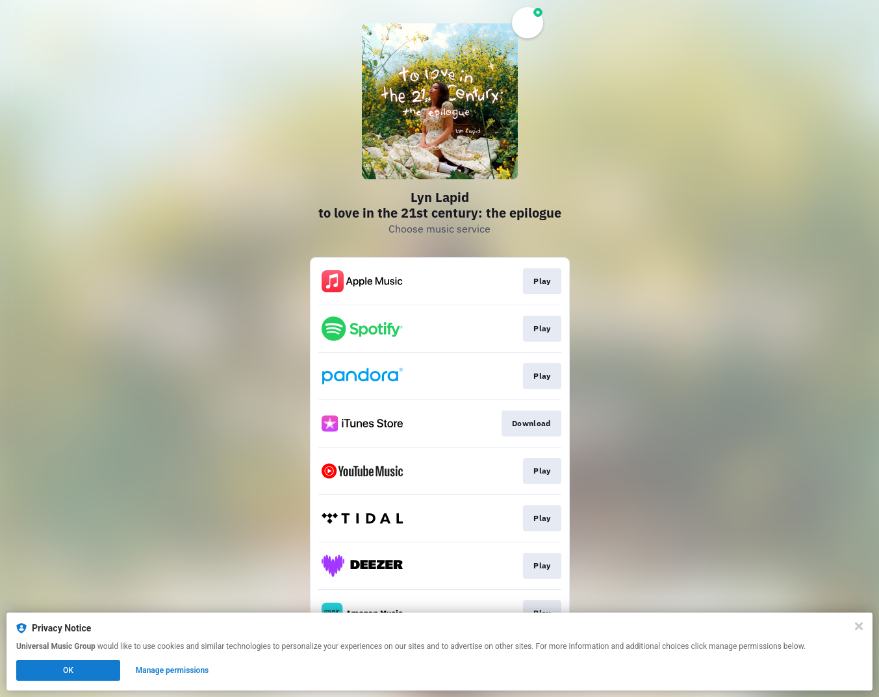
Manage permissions (172, 670)
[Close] (858, 626)
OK (68, 670)
